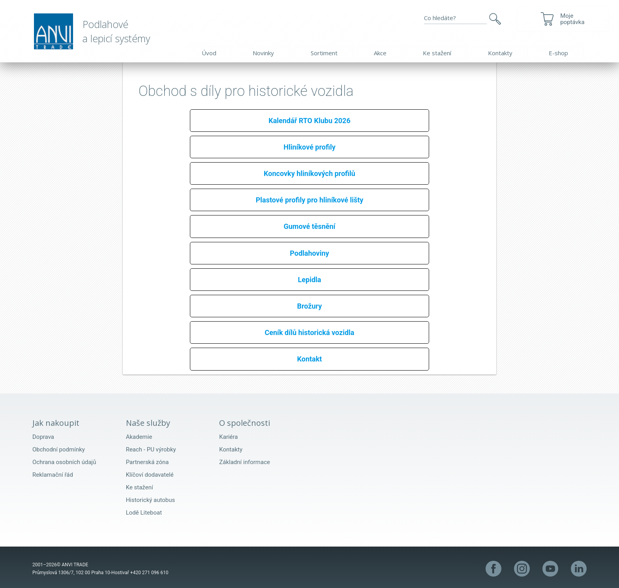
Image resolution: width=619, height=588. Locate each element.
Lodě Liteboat (144, 512)
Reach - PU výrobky (151, 449)
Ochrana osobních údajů (64, 462)
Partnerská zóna (147, 462)
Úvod (209, 53)
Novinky (263, 53)
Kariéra (228, 436)
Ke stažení (437, 53)
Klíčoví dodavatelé (150, 474)
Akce (380, 53)
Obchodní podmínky (58, 449)
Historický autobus (150, 500)
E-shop (558, 53)
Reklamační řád (52, 474)
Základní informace (244, 462)
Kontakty (500, 53)
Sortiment (324, 53)
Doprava (43, 436)
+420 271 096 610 (149, 572)
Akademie (139, 436)
